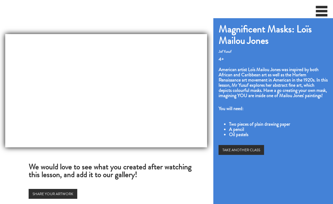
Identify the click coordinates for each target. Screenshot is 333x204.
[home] (1, 9)
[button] (322, 13)
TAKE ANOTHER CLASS (241, 150)
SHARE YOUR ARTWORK (53, 193)
